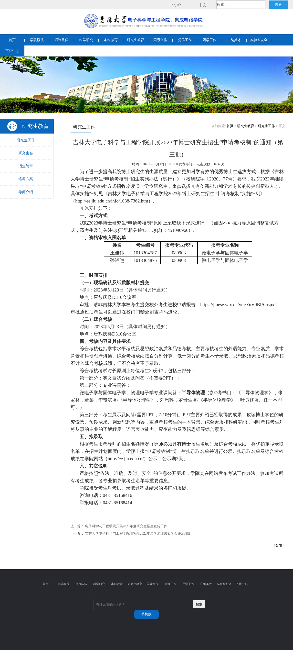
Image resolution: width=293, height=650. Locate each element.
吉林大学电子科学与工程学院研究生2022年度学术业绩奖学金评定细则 (138, 533)
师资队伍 (61, 40)
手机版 (146, 614)
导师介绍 (25, 192)
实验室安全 (258, 40)
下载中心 (12, 51)
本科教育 (111, 40)
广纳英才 (234, 40)
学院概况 (37, 40)
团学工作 (209, 40)
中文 (203, 5)
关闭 (278, 546)
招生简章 (25, 166)
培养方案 (25, 179)
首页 (12, 40)
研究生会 (25, 153)
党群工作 (185, 40)
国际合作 (160, 40)
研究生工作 (26, 140)
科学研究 (86, 40)
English (175, 5)
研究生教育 (135, 40)
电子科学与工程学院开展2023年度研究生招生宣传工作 (126, 526)
